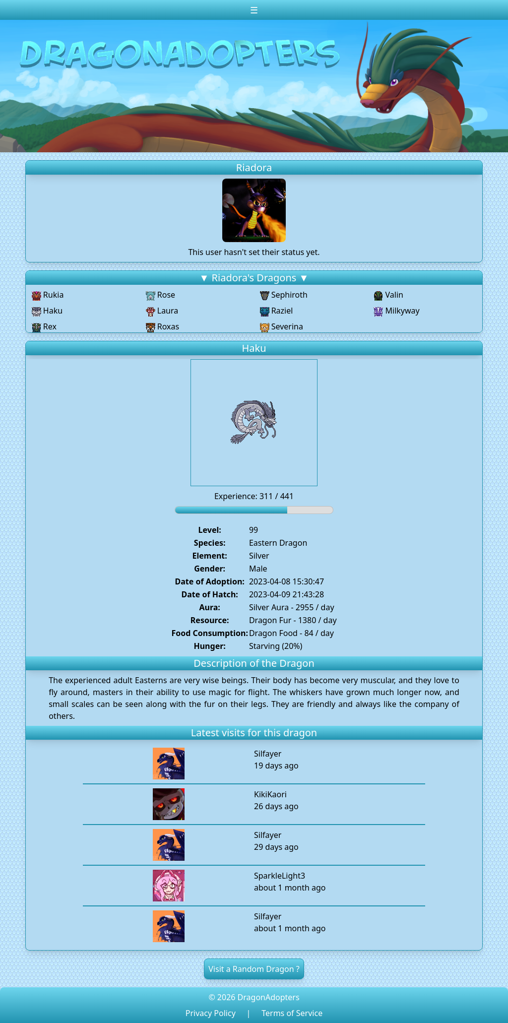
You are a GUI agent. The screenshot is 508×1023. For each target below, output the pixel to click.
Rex (44, 326)
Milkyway (396, 310)
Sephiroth (284, 294)
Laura (162, 310)
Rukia (48, 294)
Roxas (163, 326)
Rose (160, 294)
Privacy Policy (211, 1013)
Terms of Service (291, 1013)
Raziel (276, 310)
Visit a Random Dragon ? (254, 968)
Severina (281, 326)
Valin (388, 294)
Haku (47, 310)
